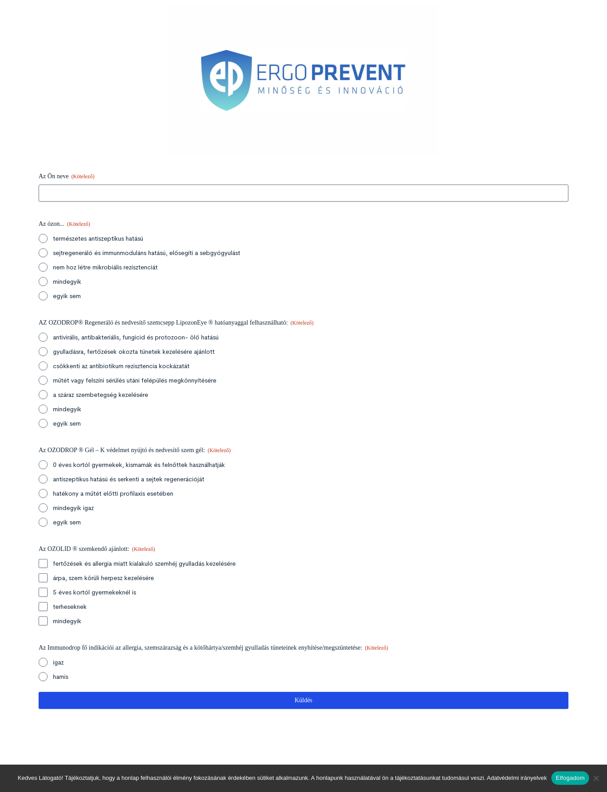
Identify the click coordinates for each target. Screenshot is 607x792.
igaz (58, 662)
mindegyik (67, 281)
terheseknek (70, 607)
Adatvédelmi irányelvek (517, 777)
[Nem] (595, 778)
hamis (60, 677)
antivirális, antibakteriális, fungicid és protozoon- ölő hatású (136, 337)
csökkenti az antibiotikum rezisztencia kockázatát (121, 366)
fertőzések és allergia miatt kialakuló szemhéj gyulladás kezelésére (144, 563)
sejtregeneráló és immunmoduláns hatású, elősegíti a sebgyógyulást (146, 253)
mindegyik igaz (73, 508)
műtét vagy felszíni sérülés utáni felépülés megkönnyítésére (134, 380)
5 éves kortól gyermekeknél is (94, 592)
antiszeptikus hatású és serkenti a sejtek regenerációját (128, 479)
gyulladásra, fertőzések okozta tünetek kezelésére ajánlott (134, 352)
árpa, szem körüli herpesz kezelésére (103, 578)
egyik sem (67, 296)
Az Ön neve (66, 176)
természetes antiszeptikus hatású (98, 238)
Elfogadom (570, 777)
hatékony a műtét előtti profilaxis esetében (113, 493)
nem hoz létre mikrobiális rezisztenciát (105, 267)
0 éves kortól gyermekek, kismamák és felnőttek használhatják (139, 465)
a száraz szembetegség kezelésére (100, 395)
